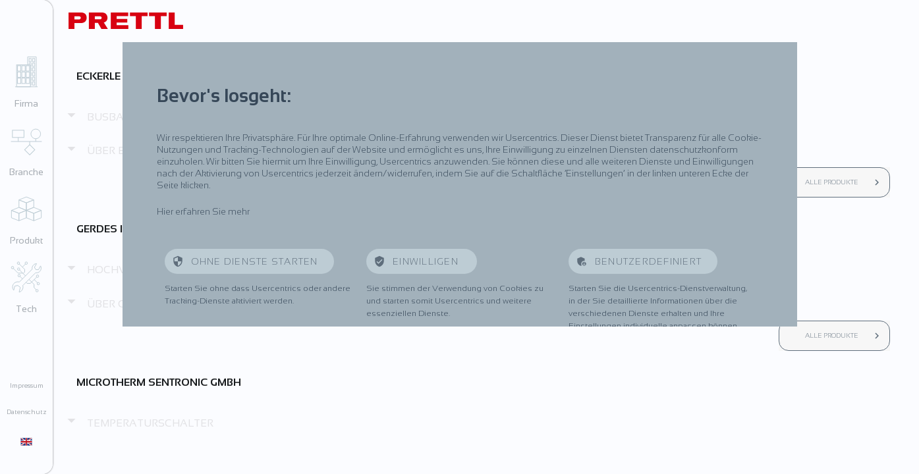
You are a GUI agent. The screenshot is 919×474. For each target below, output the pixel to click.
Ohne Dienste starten (254, 261)
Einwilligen (427, 261)
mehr (239, 211)
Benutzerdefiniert (648, 261)
